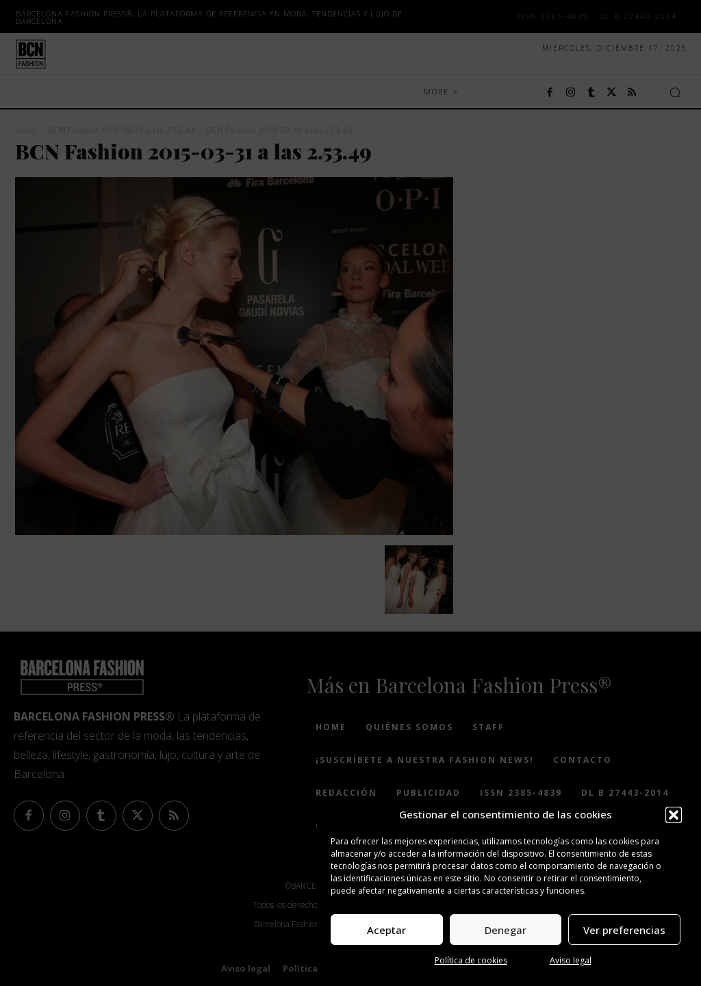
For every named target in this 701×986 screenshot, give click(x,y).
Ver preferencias (624, 930)
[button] (673, 815)
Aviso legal (570, 960)
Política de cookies (471, 960)
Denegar (505, 930)
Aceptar (386, 930)
